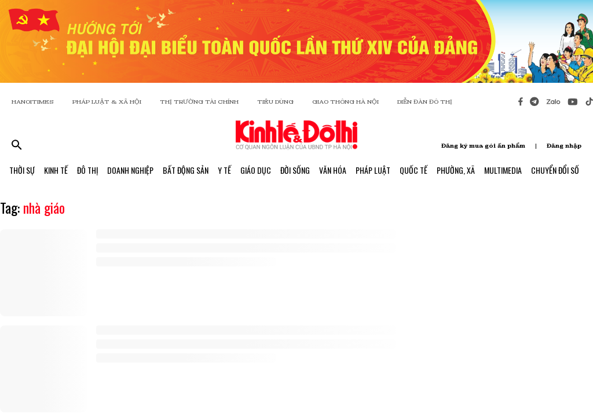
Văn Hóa (332, 170)
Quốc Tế (413, 170)
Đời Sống (295, 170)
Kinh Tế (56, 170)
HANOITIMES (33, 101)
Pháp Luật (373, 170)
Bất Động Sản (185, 170)
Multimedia (503, 170)
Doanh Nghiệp (130, 170)
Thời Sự (22, 170)
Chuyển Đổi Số (555, 170)
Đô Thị (87, 170)
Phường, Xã (456, 170)
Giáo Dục (255, 170)
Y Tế (224, 170)
